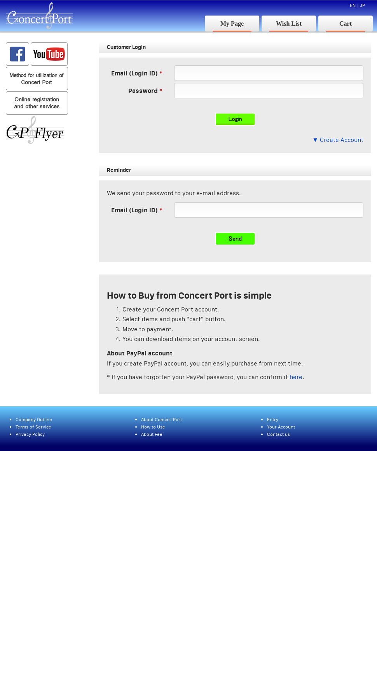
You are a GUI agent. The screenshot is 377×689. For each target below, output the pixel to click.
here (296, 377)
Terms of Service (33, 427)
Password (143, 90)
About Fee (151, 434)
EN (353, 5)
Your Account (281, 427)
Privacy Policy (30, 434)
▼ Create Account (337, 139)
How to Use (153, 427)
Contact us (278, 434)
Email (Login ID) (134, 73)
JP (362, 5)
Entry (272, 419)
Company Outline (34, 419)
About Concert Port (161, 419)
